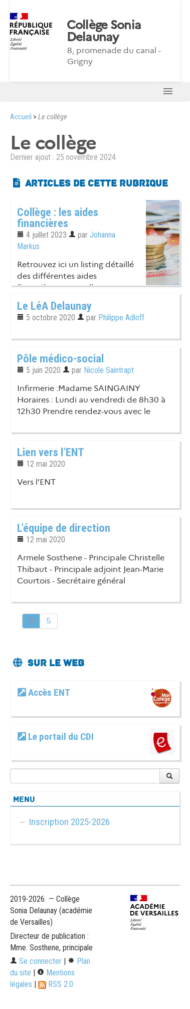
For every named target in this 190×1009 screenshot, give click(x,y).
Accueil (21, 117)
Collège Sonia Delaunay (104, 31)
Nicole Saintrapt (109, 370)
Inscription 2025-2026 (69, 822)
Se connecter (36, 961)
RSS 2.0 (55, 984)
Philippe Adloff (121, 317)
